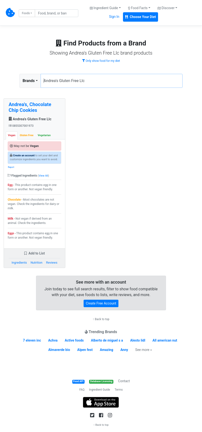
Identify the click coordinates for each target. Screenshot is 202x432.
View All (43, 175)
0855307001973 (21, 125)
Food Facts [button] (138, 8)
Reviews (51, 262)
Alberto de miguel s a (107, 340)
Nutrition (36, 262)
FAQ (82, 389)
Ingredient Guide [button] (104, 8)
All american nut (165, 340)
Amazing (106, 350)
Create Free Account (101, 303)
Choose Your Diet (140, 17)
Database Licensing (101, 381)
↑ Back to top (101, 319)
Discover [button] (166, 8)
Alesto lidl (137, 340)
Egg (10, 185)
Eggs (11, 233)
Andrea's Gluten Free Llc (30, 119)
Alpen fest (85, 350)
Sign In (114, 17)
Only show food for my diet (101, 61)
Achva (52, 340)
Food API (78, 381)
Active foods (74, 340)
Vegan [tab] (11, 135)
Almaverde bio (59, 350)
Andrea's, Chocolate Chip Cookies (30, 107)
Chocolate (14, 199)
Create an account (24, 155)
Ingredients (19, 262)
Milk (10, 218)
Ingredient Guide (99, 389)
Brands (29, 80)
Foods (26, 13)
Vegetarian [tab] (44, 135)
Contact (124, 381)
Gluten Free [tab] (26, 135)
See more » (143, 350)
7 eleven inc (32, 340)
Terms (119, 389)
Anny (124, 350)
